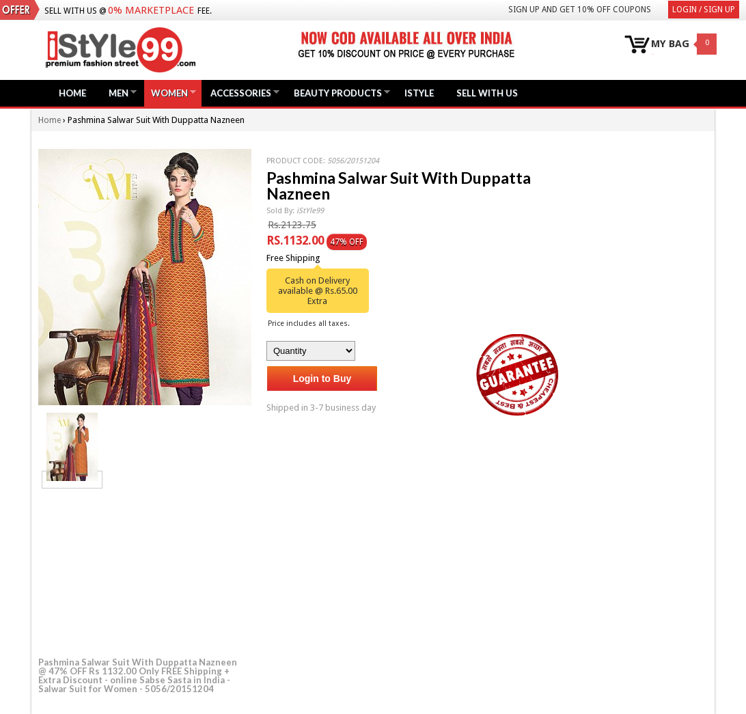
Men (118, 92)
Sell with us (487, 92)
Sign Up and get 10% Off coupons (579, 9)
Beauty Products (338, 92)
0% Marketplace (151, 10)
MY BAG (670, 44)
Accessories (241, 92)
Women (169, 92)
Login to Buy (322, 378)
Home (72, 92)
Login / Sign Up (703, 9)
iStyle (419, 92)
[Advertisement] (140, 570)
